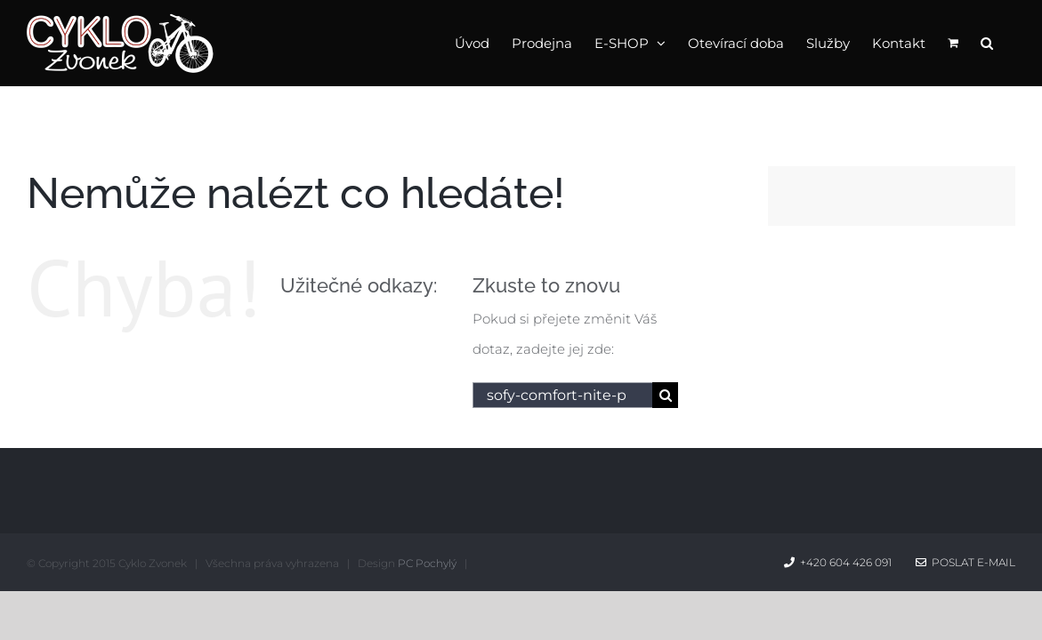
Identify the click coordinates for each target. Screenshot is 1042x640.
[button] (1009, 42)
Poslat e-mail (965, 562)
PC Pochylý (427, 563)
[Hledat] (665, 395)
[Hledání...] (562, 395)
